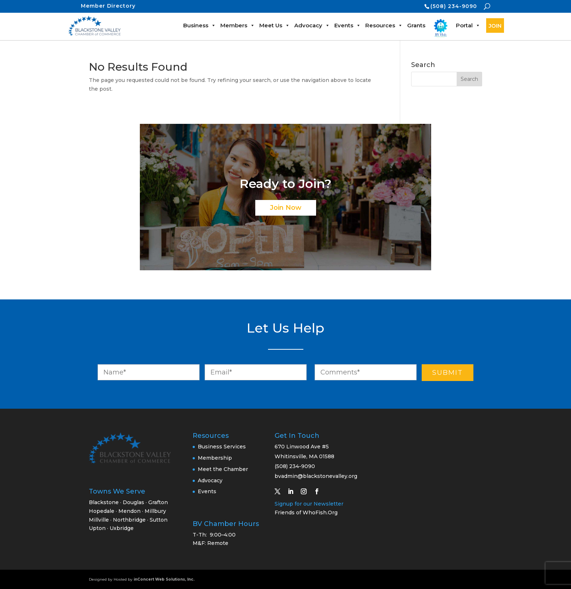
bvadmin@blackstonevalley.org (316, 476)
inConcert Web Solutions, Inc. (164, 579)
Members (237, 25)
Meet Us (274, 25)
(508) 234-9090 (453, 6)
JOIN (495, 25)
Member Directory (108, 5)
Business (199, 25)
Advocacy (312, 25)
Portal (468, 25)
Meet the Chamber (223, 469)
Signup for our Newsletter (309, 503)
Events (347, 25)
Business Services (222, 446)
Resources (384, 25)
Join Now (286, 208)
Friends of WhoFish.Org (306, 512)
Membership (215, 458)
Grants (416, 25)
